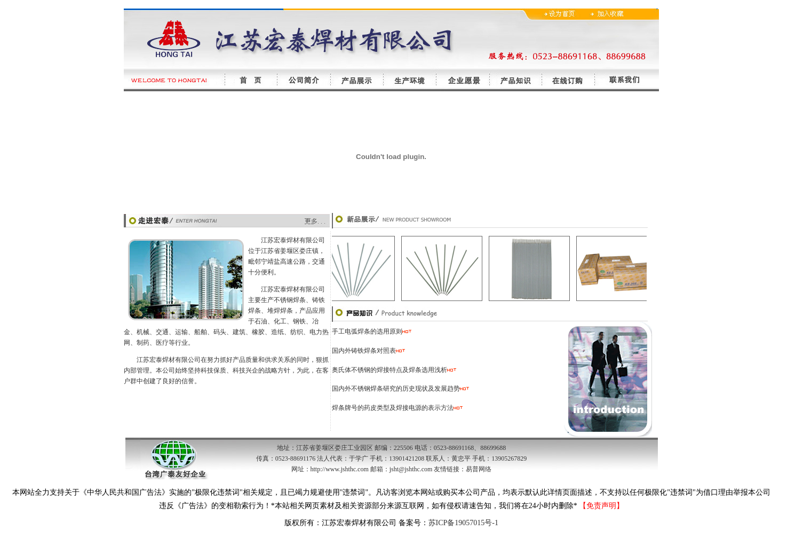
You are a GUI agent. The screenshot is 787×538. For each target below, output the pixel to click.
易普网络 (478, 469)
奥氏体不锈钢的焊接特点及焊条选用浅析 (394, 370)
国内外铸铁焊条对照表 (364, 350)
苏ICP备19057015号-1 (463, 523)
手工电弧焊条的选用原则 (367, 331)
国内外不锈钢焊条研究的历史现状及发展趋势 (396, 388)
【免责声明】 (601, 506)
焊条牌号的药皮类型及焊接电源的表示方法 (393, 408)
